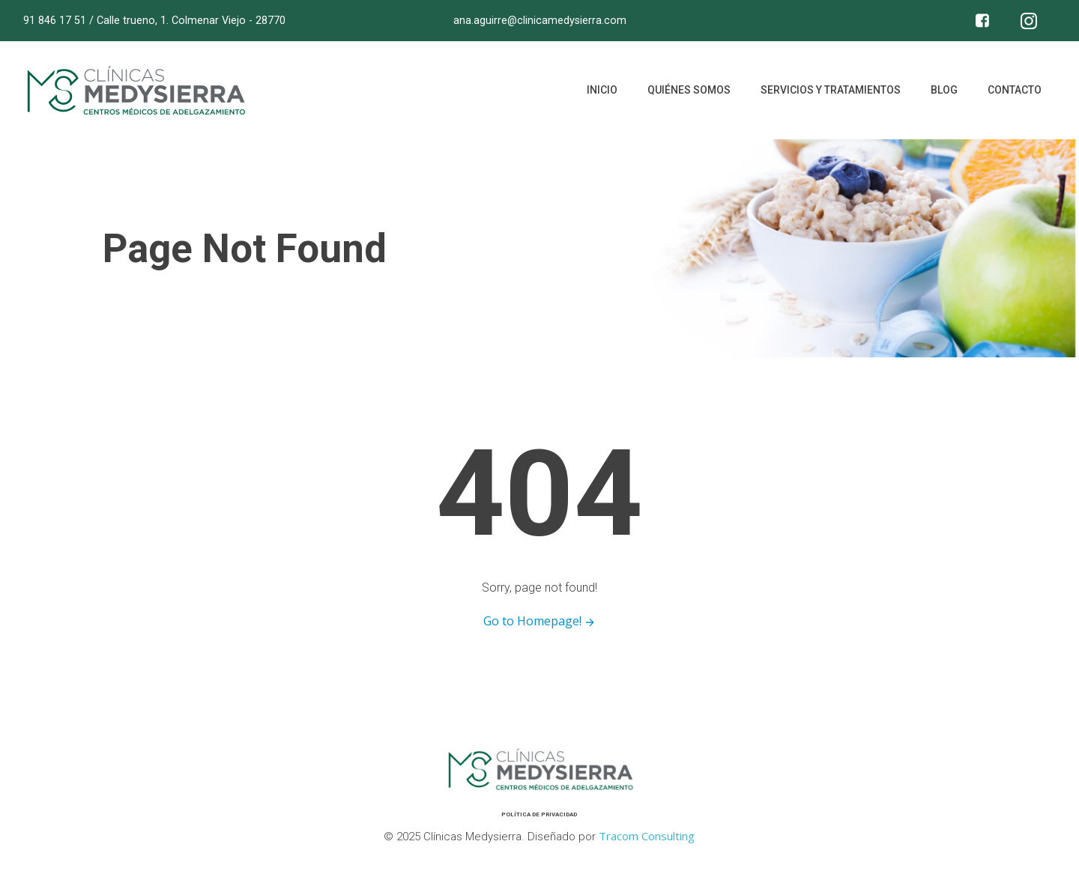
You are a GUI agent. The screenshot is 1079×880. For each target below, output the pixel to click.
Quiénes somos (689, 90)
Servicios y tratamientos (831, 90)
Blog (944, 90)
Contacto (1015, 90)
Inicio (602, 90)
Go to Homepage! (539, 621)
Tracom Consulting (647, 835)
